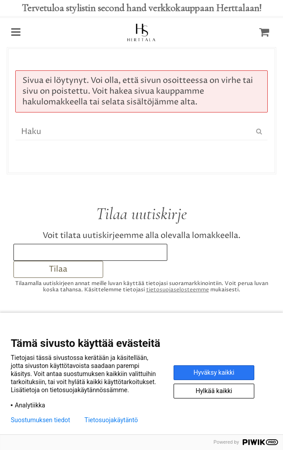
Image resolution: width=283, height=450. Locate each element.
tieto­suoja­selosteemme (177, 290)
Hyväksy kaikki (213, 372)
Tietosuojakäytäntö (111, 420)
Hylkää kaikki (214, 390)
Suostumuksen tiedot (40, 420)
